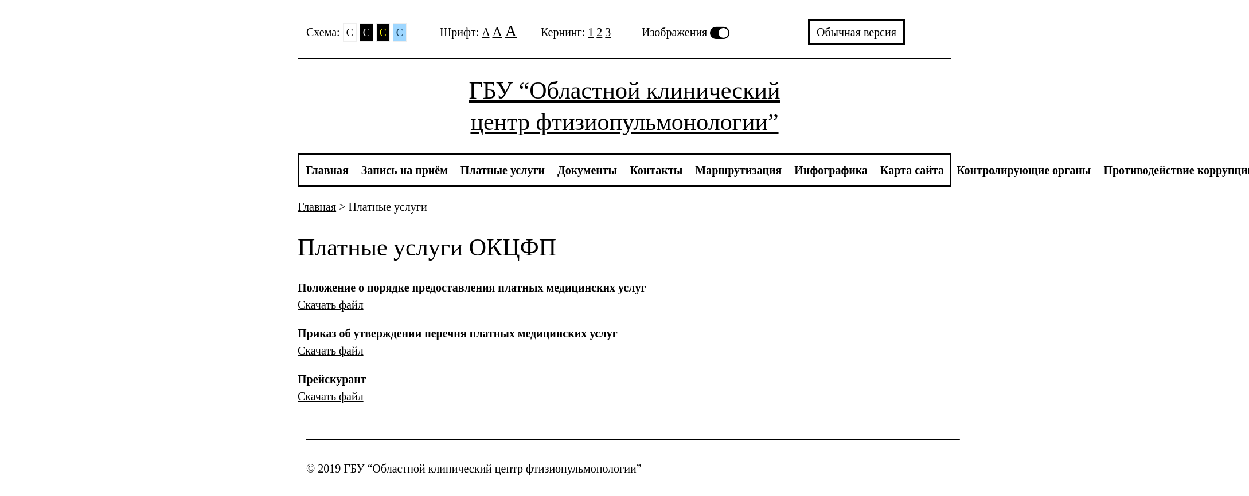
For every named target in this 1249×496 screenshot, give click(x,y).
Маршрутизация (738, 170)
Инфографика (831, 170)
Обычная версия (856, 32)
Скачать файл (331, 304)
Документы (587, 170)
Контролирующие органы (1024, 170)
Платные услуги (502, 170)
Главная (327, 170)
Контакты (656, 170)
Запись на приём (404, 170)
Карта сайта (912, 170)
